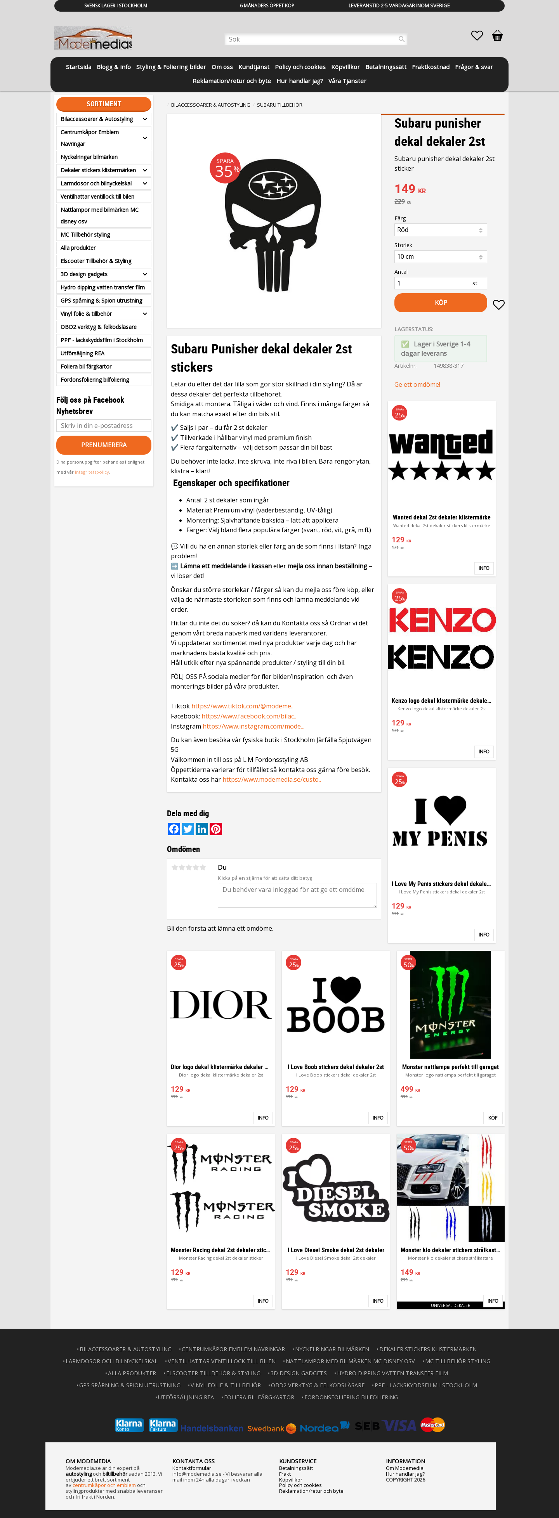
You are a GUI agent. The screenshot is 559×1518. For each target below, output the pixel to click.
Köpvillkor (290, 1479)
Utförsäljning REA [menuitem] (82, 353)
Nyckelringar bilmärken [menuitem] (89, 157)
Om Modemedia (405, 1467)
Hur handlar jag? (405, 1473)
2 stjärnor (181, 867)
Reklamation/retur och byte (311, 1490)
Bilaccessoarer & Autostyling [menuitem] (97, 119)
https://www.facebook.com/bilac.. (248, 716)
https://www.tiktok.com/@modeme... (243, 706)
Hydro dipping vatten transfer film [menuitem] (103, 287)
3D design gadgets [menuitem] (84, 274)
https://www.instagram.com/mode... (253, 726)
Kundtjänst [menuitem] (253, 67)
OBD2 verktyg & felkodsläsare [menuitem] (99, 327)
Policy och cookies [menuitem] (300, 67)
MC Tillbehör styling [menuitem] (85, 234)
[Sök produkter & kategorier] (316, 39)
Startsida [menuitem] (78, 67)
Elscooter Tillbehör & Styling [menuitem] (96, 261)
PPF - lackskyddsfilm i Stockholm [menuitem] (102, 340)
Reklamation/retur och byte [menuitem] (232, 81)
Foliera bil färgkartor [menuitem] (86, 366)
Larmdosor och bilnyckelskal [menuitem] (96, 183)
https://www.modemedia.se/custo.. (271, 779)
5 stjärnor (202, 867)
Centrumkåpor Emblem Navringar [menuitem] (90, 137)
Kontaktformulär (191, 1467)
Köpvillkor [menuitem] (345, 67)
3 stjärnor (188, 867)
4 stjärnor (195, 867)
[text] (449, 189)
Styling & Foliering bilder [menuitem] (171, 67)
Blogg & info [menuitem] (114, 67)
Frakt (285, 1473)
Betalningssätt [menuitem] (385, 67)
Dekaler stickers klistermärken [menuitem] (98, 170)
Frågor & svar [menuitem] (474, 67)
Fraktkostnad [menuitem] (431, 67)
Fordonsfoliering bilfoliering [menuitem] (95, 379)
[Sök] (402, 39)
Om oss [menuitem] (222, 67)
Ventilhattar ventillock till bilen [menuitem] (97, 196)
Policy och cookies (300, 1485)
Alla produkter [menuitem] (78, 247)
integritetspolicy (92, 472)
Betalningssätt (296, 1467)
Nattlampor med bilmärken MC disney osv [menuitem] (100, 215)
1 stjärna (174, 867)
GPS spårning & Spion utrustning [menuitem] (101, 300)
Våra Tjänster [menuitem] (347, 81)
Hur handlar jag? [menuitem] (299, 81)
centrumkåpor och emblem (104, 1485)
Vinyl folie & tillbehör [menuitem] (86, 313)
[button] (481, 36)
